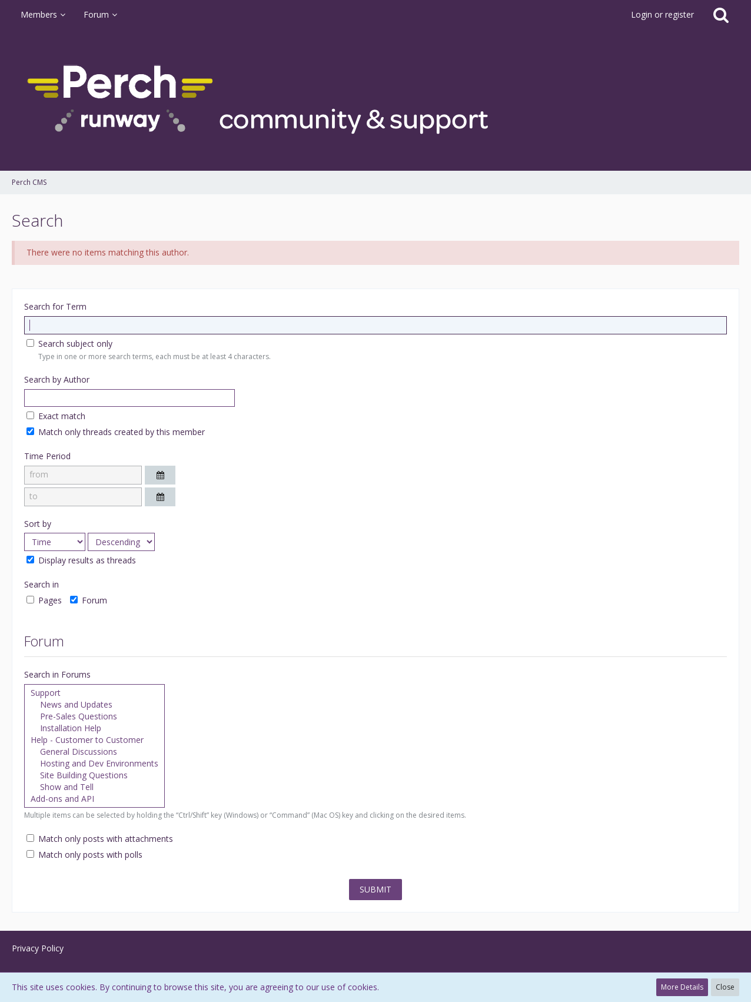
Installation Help (94, 728)
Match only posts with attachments (99, 838)
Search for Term (55, 306)
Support (94, 693)
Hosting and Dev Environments (94, 763)
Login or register (662, 14)
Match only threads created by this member (115, 431)
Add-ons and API (94, 799)
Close (725, 987)
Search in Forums (57, 674)
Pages (44, 600)
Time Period (47, 456)
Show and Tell (94, 787)
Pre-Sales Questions (94, 716)
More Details (682, 987)
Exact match (55, 416)
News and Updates (94, 705)
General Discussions (94, 752)
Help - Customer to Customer (94, 740)
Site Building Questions (94, 775)
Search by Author (56, 379)
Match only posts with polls (84, 854)
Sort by (37, 523)
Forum (88, 600)
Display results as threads (81, 560)
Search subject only (69, 343)
